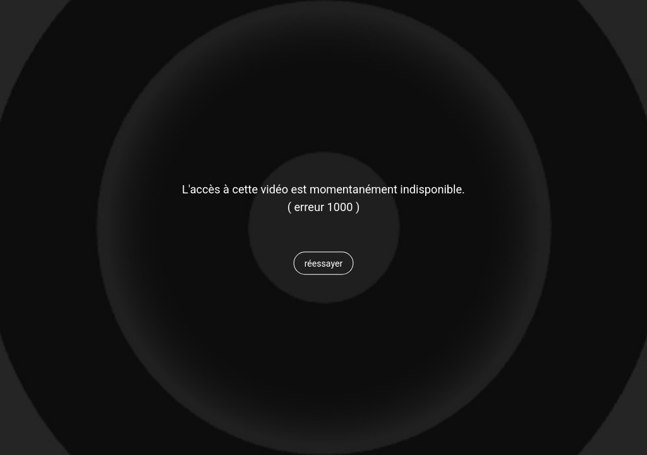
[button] (323, 263)
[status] (323, 207)
